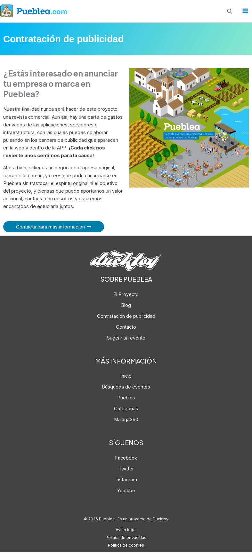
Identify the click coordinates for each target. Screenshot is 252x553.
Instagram (126, 480)
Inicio (126, 377)
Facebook (126, 458)
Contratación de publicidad (126, 317)
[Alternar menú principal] (245, 11)
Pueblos (126, 398)
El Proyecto (126, 295)
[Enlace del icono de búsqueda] (229, 11)
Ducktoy (160, 519)
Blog (126, 306)
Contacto (126, 328)
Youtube (126, 491)
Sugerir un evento (126, 338)
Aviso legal (126, 530)
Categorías (126, 410)
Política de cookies (126, 546)
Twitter (126, 469)
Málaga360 (126, 420)
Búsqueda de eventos (126, 387)
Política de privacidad (126, 538)
